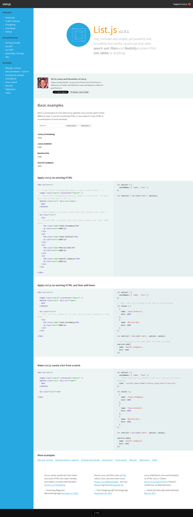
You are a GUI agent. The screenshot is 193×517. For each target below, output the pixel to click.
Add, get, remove (13, 68)
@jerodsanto (115, 485)
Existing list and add (14, 75)
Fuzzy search (11, 82)
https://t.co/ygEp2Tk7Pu (155, 481)
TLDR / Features (12, 21)
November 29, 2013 (103, 493)
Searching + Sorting (14, 53)
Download (10, 17)
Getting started (12, 42)
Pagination (10, 89)
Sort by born (85, 126)
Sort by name (71, 126)
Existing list (10, 78)
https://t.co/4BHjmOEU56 (106, 481)
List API (8, 46)
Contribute (10, 28)
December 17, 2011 (69, 493)
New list (9, 85)
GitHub (8, 31)
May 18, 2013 (150, 493)
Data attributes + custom (17, 71)
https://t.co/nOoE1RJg (55, 485)
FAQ (7, 57)
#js (122, 485)
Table (8, 92)
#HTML (123, 475)
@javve (97, 485)
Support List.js (181, 4)
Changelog (10, 24)
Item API (9, 49)
